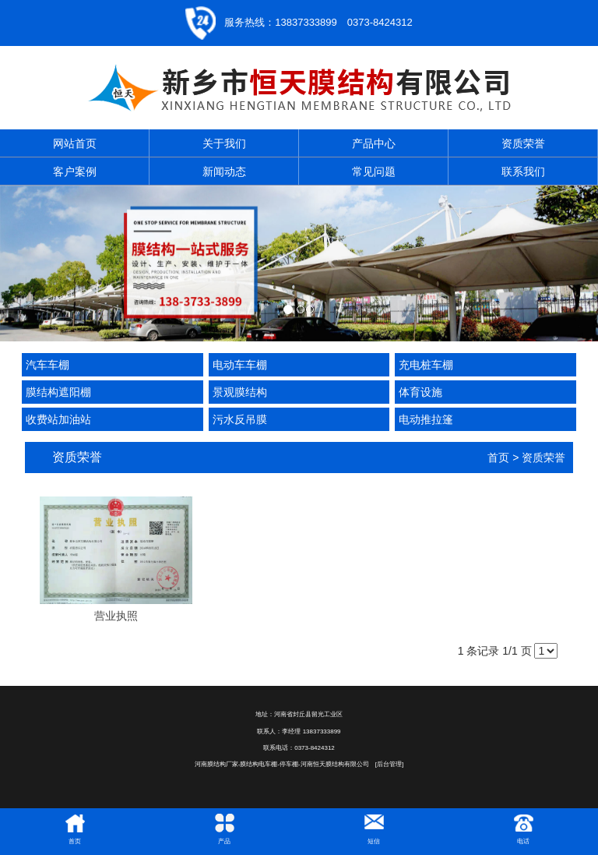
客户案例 (75, 171)
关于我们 (224, 143)
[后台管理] (389, 764)
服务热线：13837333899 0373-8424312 (318, 22)
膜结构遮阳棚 (58, 392)
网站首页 (75, 143)
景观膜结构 (240, 392)
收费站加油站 (58, 419)
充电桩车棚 (426, 365)
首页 (498, 457)
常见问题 (374, 171)
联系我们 (523, 171)
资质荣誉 (523, 143)
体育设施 (420, 392)
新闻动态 (224, 171)
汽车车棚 (47, 365)
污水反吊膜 (240, 419)
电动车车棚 (240, 365)
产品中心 (374, 143)
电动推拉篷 (426, 419)
